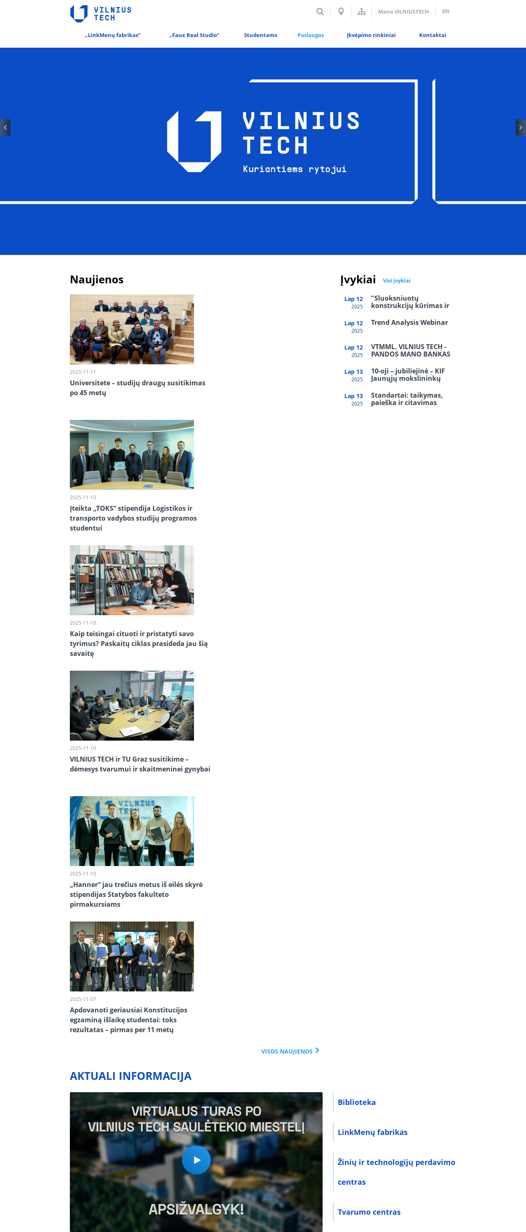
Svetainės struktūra (361, 11)
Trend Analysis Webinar (409, 322)
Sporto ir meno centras (380, 866)
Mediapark (441, 1179)
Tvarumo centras (369, 836)
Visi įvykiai (397, 280)
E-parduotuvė (363, 896)
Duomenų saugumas (137, 1150)
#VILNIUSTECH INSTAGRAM (132, 958)
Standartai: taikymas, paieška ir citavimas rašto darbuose (407, 403)
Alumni (187, 1150)
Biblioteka (357, 726)
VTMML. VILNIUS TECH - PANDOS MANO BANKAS (410, 350)
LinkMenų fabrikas (373, 756)
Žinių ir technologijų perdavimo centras (396, 796)
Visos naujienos (287, 675)
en (446, 11)
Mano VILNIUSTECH (403, 11)
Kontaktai (83, 1150)
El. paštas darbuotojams (289, 1150)
